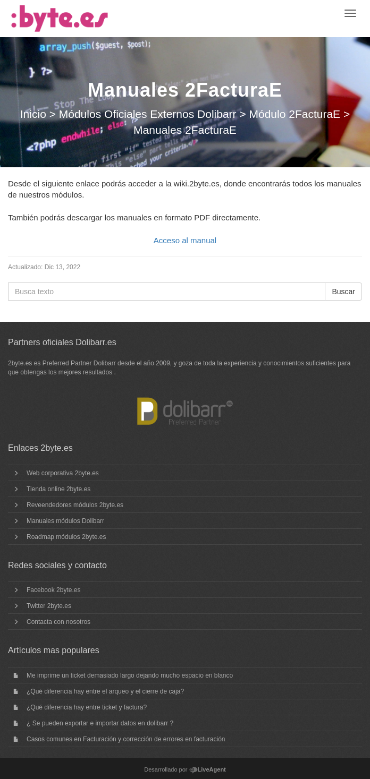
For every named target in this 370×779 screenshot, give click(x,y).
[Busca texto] (166, 292)
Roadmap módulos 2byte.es (66, 537)
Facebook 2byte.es (53, 590)
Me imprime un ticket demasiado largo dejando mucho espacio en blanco (130, 675)
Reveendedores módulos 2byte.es (75, 505)
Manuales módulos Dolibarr (65, 521)
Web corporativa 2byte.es (63, 473)
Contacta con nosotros (58, 622)
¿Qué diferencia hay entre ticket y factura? (87, 707)
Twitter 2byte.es (49, 606)
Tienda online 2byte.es (58, 489)
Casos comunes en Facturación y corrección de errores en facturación (126, 739)
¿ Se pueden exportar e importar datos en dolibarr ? (100, 723)
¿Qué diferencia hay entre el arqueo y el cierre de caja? (105, 691)
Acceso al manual (185, 240)
